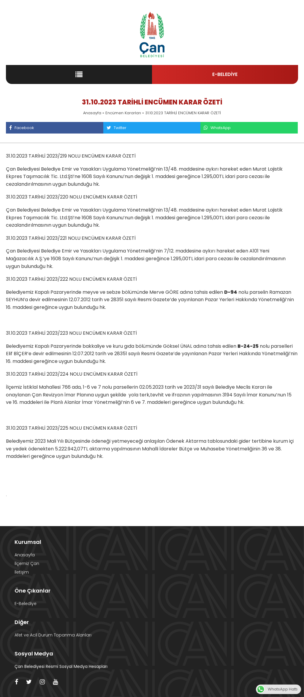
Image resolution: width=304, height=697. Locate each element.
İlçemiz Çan (27, 563)
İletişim (22, 572)
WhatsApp (217, 128)
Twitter (116, 128)
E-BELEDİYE (225, 74)
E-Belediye (26, 603)
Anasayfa (92, 113)
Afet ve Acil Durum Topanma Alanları (53, 635)
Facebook (21, 128)
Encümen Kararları (123, 113)
